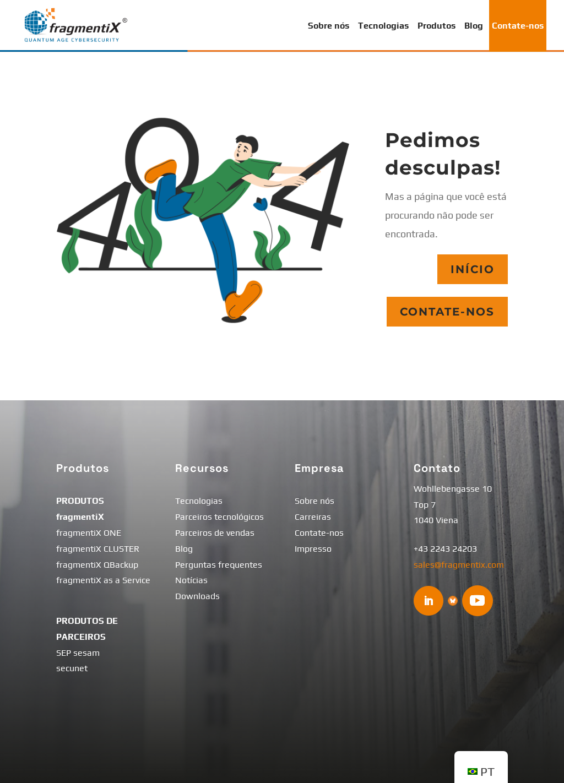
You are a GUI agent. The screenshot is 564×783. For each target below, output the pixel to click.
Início (473, 269)
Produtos (436, 25)
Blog (473, 25)
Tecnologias (383, 25)
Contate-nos (518, 25)
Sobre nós (328, 25)
